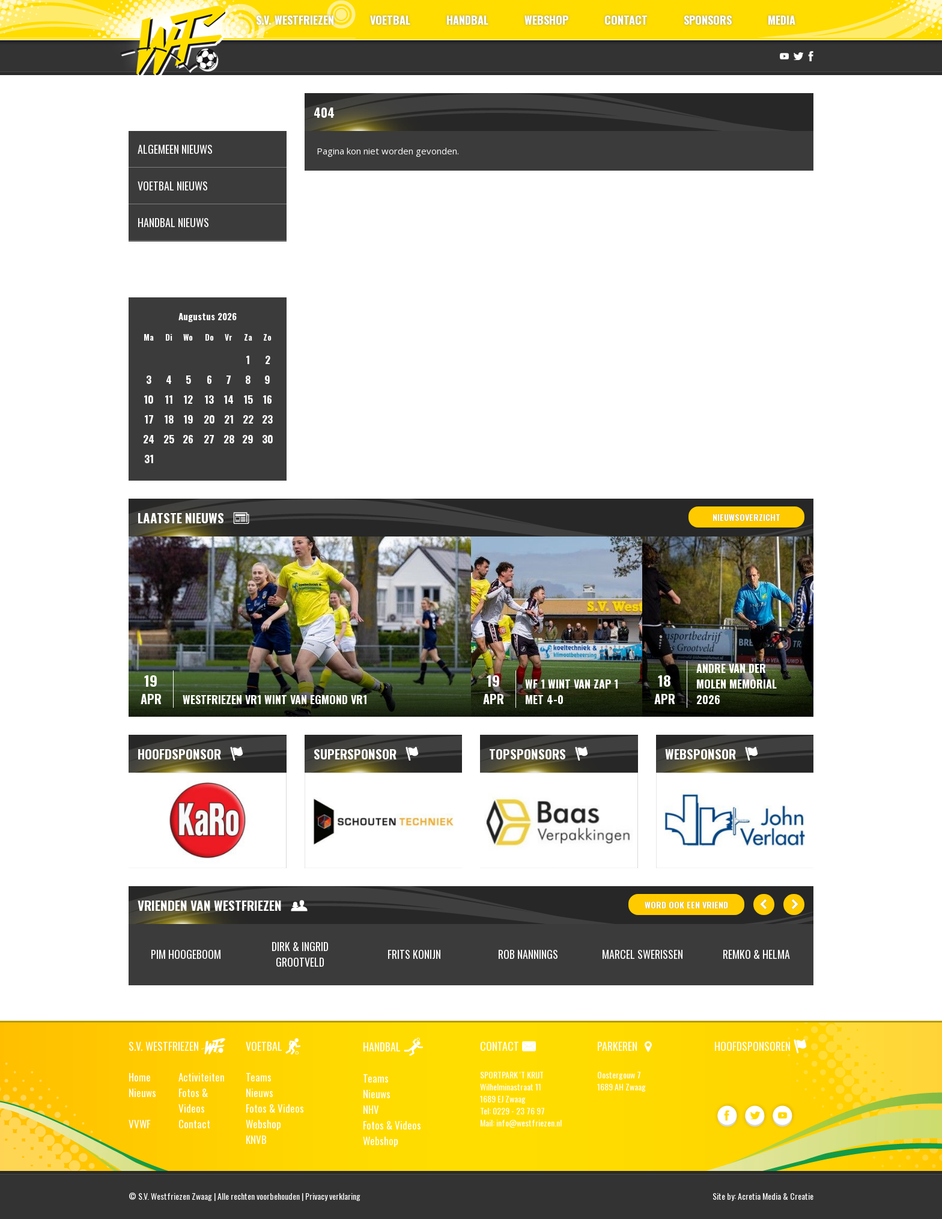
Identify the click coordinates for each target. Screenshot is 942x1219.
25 (168, 438)
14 (228, 399)
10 (149, 399)
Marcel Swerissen (642, 954)
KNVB (256, 1139)
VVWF (139, 1123)
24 (148, 438)
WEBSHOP (546, 20)
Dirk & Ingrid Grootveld (300, 954)
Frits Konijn (414, 954)
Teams (259, 1076)
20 (209, 419)
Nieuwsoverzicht (746, 517)
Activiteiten (201, 1076)
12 (188, 399)
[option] (208, 821)
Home (140, 1076)
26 (188, 438)
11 (169, 399)
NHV (371, 1109)
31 (149, 458)
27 (209, 438)
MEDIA (781, 20)
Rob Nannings (528, 954)
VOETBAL (390, 20)
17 (149, 419)
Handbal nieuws (173, 222)
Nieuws (142, 1092)
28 (228, 438)
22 (248, 419)
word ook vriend (686, 904)
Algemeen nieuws (175, 149)
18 (169, 419)
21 (229, 419)
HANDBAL (467, 20)
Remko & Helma (756, 954)
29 (248, 438)
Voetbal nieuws (173, 185)
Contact (194, 1123)
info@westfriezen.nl (529, 1122)
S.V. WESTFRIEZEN (295, 20)
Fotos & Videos (193, 1100)
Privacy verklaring (332, 1196)
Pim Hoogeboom (186, 954)
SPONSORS (708, 20)
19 (188, 419)
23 (267, 419)
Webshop (263, 1123)
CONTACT (626, 20)
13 (209, 399)
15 (248, 399)
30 (267, 438)
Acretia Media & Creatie (775, 1196)
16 (267, 399)
